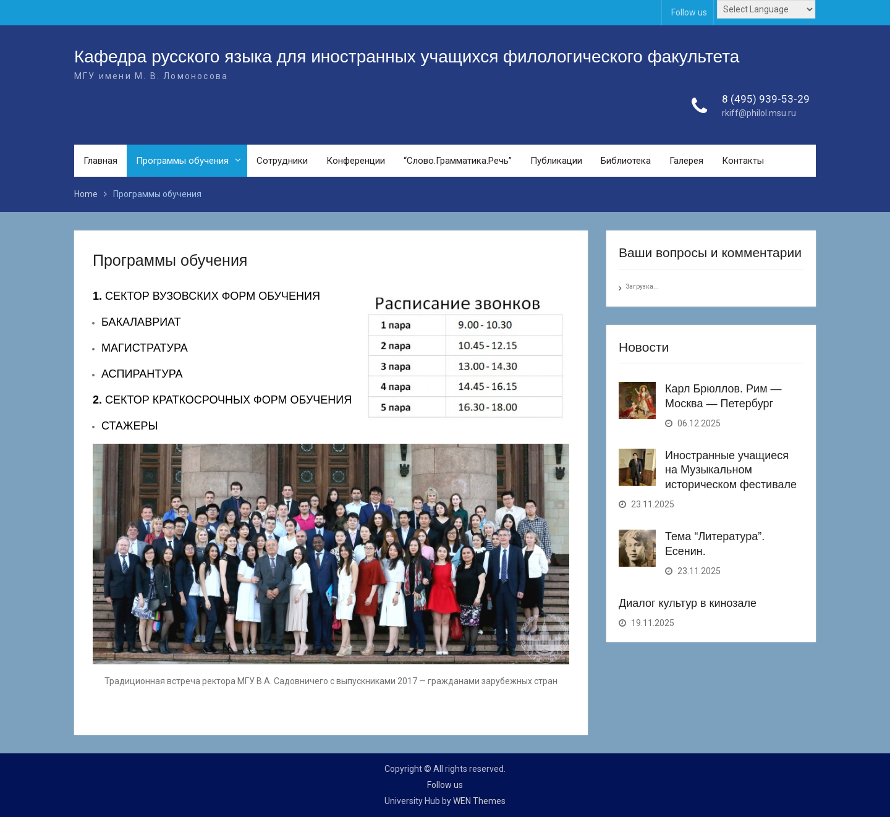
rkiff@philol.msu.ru (759, 113)
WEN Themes (479, 801)
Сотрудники (282, 160)
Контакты (743, 160)
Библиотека (626, 160)
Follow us (689, 12)
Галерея (686, 160)
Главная (100, 160)
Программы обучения (182, 160)
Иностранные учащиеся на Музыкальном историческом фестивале (731, 470)
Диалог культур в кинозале (687, 603)
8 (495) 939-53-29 (766, 99)
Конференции (355, 160)
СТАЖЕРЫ (129, 426)
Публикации (556, 160)
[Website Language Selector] (766, 9)
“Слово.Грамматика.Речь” (458, 160)
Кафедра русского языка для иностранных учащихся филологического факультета (406, 56)
